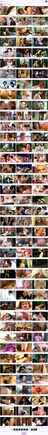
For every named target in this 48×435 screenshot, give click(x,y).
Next (35, 429)
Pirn (2, 1)
